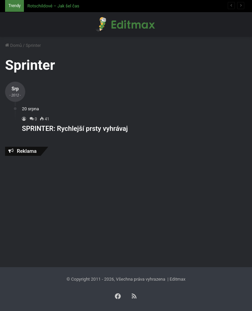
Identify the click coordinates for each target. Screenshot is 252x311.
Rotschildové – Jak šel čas (53, 5)
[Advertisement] (126, 210)
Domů (13, 45)
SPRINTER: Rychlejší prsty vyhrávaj (75, 128)
